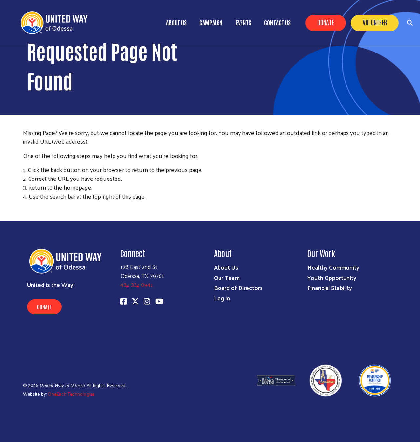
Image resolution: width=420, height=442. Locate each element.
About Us (176, 22)
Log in (222, 298)
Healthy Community (333, 267)
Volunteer (375, 22)
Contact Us (277, 22)
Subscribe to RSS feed (25, 208)
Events (243, 22)
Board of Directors (238, 288)
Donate (325, 22)
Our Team (227, 277)
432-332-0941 (136, 284)
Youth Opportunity (331, 277)
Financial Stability (329, 288)
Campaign (211, 22)
